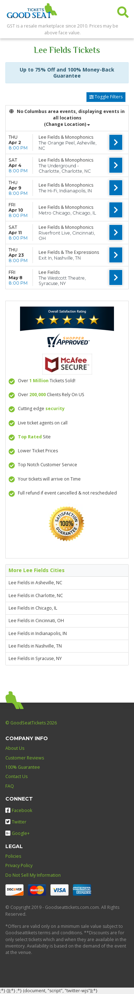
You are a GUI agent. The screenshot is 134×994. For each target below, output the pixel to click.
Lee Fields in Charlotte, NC (36, 595)
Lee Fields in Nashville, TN (35, 646)
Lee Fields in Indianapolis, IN (38, 633)
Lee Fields (49, 272)
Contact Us (16, 776)
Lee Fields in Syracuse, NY (35, 658)
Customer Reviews (24, 758)
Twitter (15, 822)
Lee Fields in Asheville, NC (35, 583)
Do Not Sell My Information (33, 875)
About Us (14, 748)
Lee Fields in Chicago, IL (33, 608)
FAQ (9, 786)
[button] (123, 10)
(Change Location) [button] (67, 124)
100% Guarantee (22, 767)
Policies (13, 856)
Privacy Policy (19, 865)
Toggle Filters (106, 97)
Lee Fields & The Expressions (69, 252)
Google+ (17, 833)
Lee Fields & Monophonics (66, 137)
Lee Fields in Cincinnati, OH (36, 620)
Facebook (18, 810)
